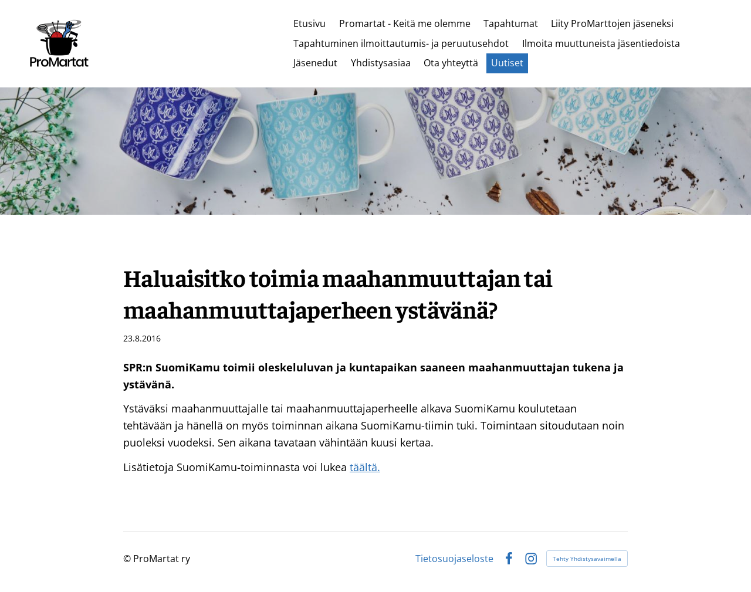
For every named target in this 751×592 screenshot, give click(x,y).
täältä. (365, 467)
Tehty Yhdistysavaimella (587, 558)
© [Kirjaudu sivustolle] (128, 558)
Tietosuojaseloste (454, 558)
